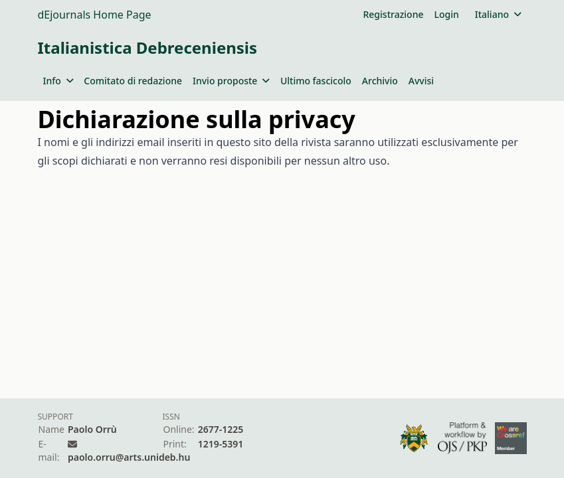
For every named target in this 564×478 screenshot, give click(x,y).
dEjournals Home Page (94, 14)
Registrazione (393, 14)
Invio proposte (231, 80)
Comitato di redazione (133, 80)
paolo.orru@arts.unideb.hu (129, 457)
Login (446, 14)
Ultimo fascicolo (315, 80)
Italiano (498, 14)
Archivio (380, 80)
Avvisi (421, 80)
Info (58, 80)
